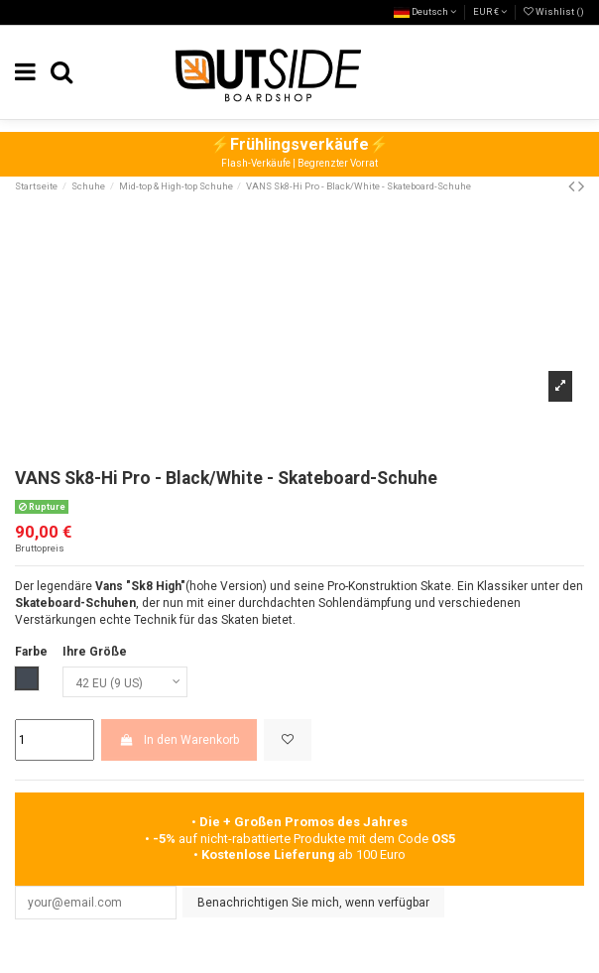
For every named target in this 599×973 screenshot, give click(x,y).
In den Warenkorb (178, 740)
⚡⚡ (299, 144)
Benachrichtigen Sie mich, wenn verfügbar (313, 903)
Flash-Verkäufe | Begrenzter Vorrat (299, 163)
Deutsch (425, 11)
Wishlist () (554, 11)
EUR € (490, 11)
